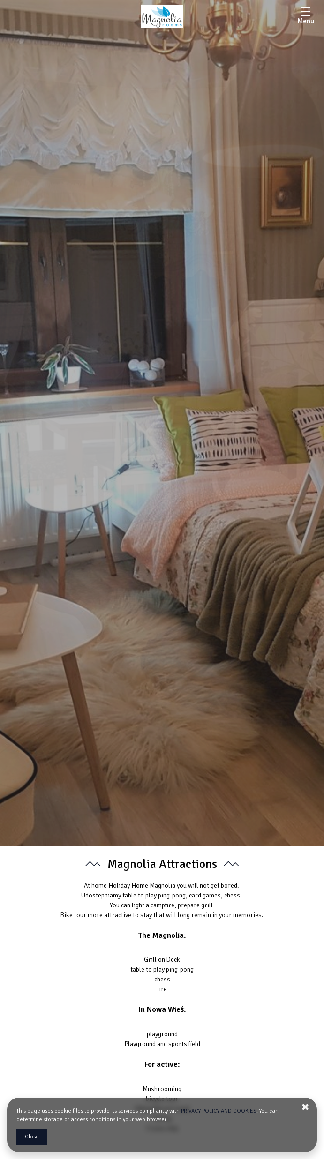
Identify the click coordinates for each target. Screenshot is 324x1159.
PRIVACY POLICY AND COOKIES (218, 1110)
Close (32, 1136)
